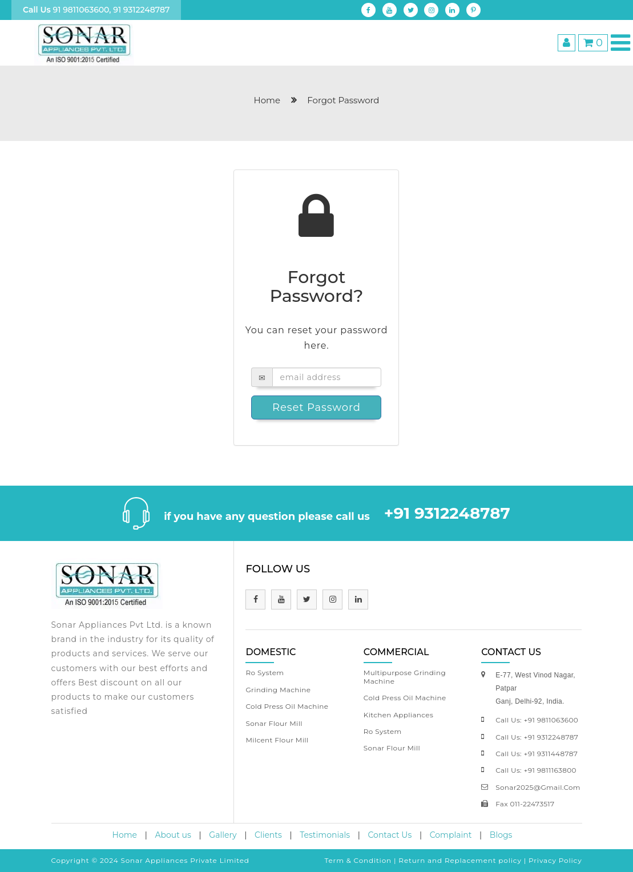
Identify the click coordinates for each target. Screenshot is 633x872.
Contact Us (390, 835)
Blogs (501, 835)
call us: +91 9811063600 (536, 720)
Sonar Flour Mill (273, 723)
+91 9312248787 (447, 513)
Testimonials (325, 835)
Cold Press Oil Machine (286, 706)
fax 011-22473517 (524, 804)
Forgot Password (343, 100)
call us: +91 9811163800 (535, 770)
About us (173, 835)
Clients (268, 835)
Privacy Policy (555, 860)
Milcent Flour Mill (276, 740)
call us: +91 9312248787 (536, 737)
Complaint (451, 835)
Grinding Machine (278, 689)
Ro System (264, 672)
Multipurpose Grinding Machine (405, 676)
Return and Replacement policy (459, 860)
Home (124, 835)
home (267, 100)
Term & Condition (358, 860)
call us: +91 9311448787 (536, 753)
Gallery (222, 835)
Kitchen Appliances (398, 714)
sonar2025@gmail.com (537, 787)
